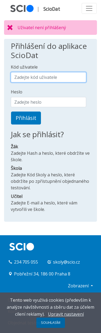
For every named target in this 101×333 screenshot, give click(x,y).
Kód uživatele (24, 67)
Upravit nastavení (66, 314)
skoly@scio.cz (66, 262)
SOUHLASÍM (50, 322)
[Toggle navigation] (89, 8)
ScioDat (51, 9)
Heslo (16, 92)
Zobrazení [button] (79, 286)
